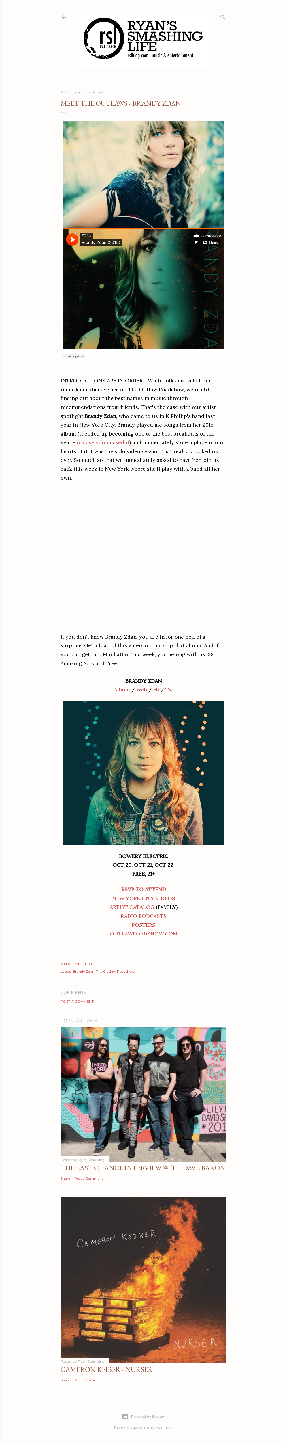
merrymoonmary (159, 1427)
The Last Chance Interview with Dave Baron (143, 1167)
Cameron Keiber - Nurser (107, 1369)
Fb (156, 689)
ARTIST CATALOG (132, 907)
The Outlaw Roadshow (115, 971)
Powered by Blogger (143, 1416)
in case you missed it (103, 442)
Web (141, 689)
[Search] (223, 16)
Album (122, 689)
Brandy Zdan (84, 971)
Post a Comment (77, 1001)
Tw (169, 689)
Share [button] (65, 963)
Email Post (83, 963)
